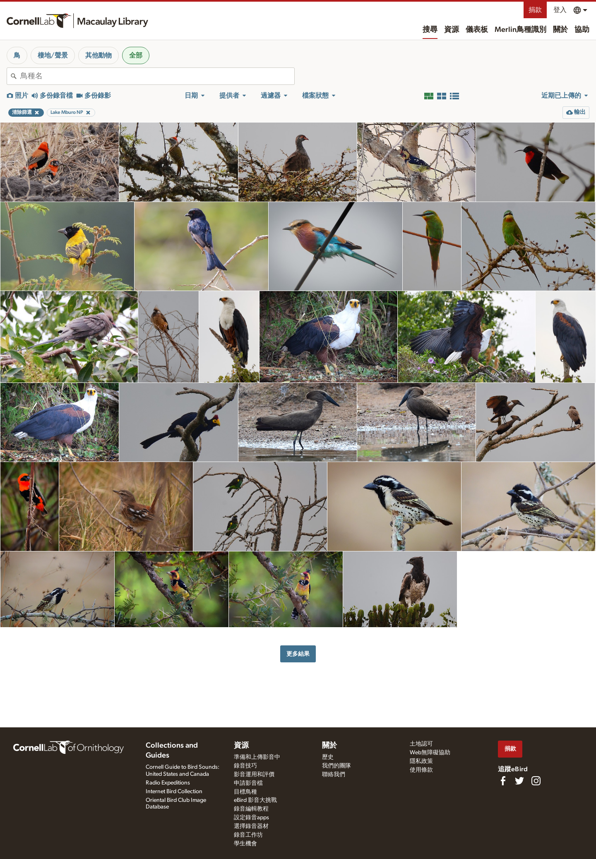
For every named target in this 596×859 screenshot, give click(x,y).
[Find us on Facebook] (503, 781)
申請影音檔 (248, 783)
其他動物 (98, 55)
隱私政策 (421, 761)
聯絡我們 (333, 774)
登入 (560, 10)
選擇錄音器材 (251, 826)
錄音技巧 (245, 766)
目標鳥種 (245, 792)
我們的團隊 (336, 766)
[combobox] (157, 76)
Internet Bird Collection (174, 791)
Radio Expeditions (168, 783)
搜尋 (430, 30)
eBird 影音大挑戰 (255, 800)
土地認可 (421, 744)
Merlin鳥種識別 (520, 30)
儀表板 (477, 30)
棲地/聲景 (53, 55)
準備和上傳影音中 (257, 757)
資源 (451, 30)
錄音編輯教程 (251, 809)
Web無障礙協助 (430, 753)
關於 (560, 30)
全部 (135, 55)
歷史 (328, 757)
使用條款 (421, 770)
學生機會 (245, 844)
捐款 (535, 10)
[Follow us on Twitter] (519, 781)
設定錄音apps (251, 818)
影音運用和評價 (254, 774)
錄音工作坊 (248, 835)
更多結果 (298, 654)
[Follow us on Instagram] (536, 781)
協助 (581, 30)
